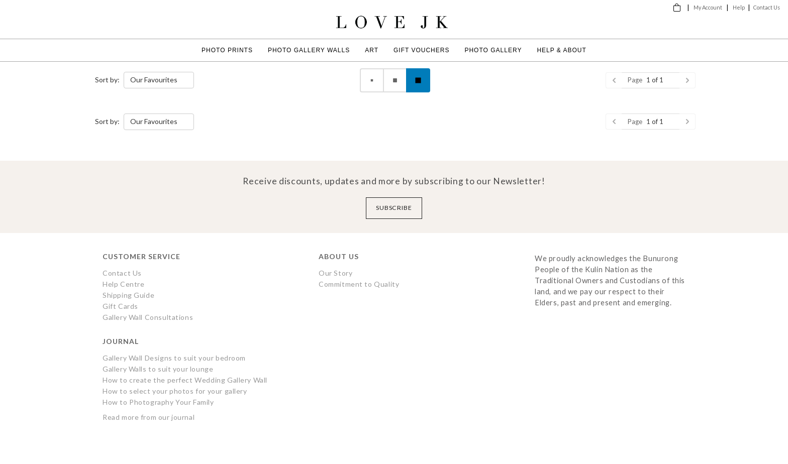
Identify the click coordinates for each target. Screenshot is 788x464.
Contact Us (766, 7)
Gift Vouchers (421, 50)
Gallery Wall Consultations (148, 317)
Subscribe (394, 207)
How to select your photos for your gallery (175, 391)
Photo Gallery (493, 50)
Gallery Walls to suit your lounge (158, 369)
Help (739, 7)
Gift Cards (120, 306)
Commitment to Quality (359, 284)
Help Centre (123, 284)
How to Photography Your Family (158, 402)
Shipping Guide (128, 295)
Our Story (335, 273)
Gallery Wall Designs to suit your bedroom (174, 358)
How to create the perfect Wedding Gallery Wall (185, 380)
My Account (708, 7)
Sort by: (107, 79)
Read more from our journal (148, 417)
